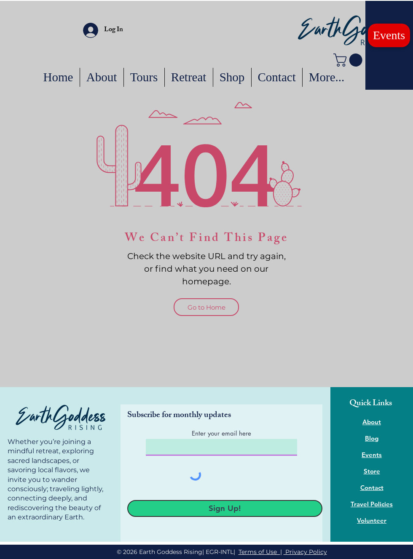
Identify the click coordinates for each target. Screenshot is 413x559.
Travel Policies (372, 504)
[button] (349, 60)
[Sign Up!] (224, 508)
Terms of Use (259, 552)
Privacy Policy (305, 552)
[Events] (389, 35)
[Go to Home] (206, 307)
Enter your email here (221, 433)
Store (372, 471)
